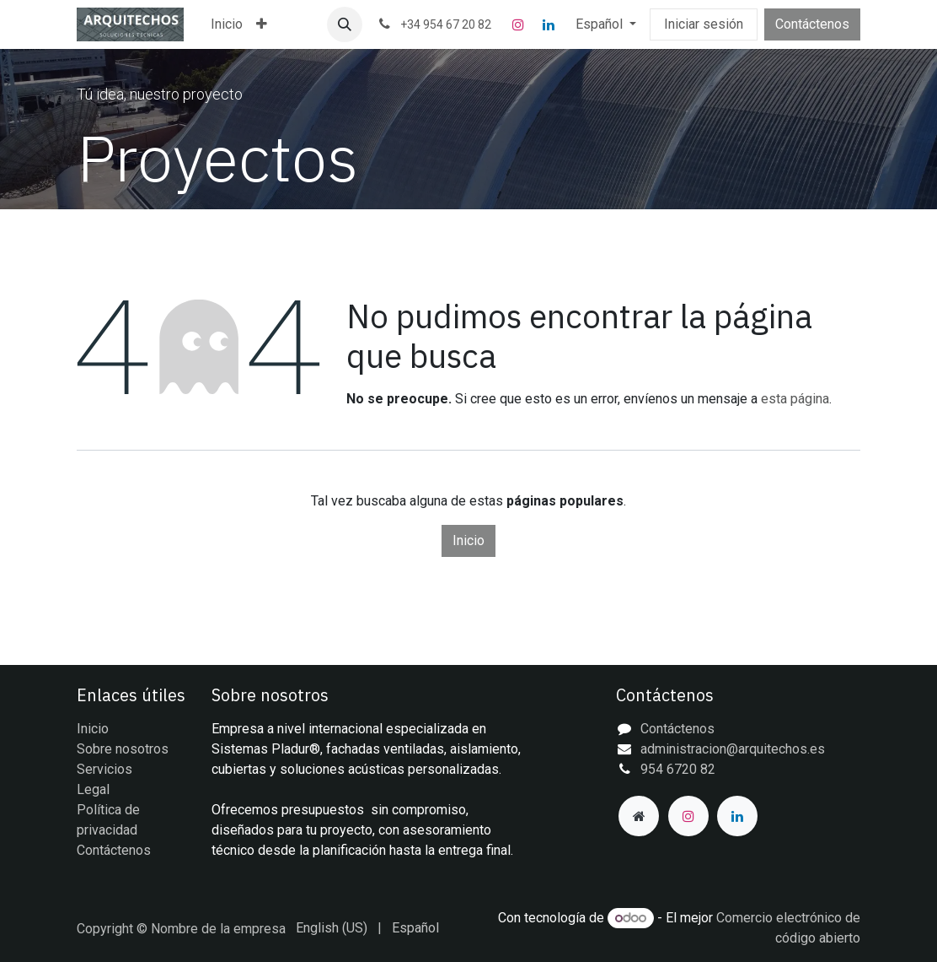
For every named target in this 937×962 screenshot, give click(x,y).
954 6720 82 (677, 769)
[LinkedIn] (548, 24)
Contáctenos (812, 24)
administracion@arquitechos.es (732, 749)
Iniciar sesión (703, 24)
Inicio (468, 540)
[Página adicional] (638, 816)
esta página (795, 399)
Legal (93, 789)
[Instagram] (518, 24)
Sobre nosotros (123, 749)
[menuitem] (226, 24)
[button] (344, 24)
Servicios (104, 769)
